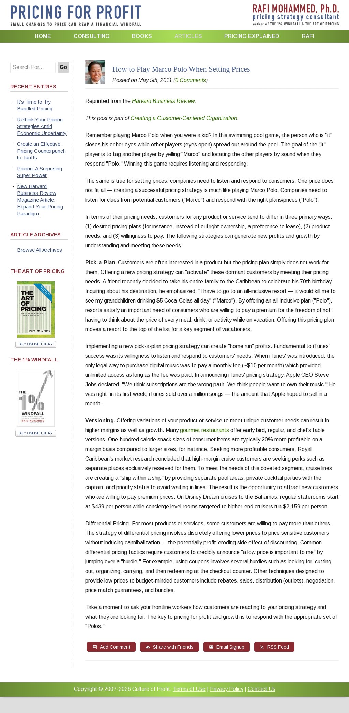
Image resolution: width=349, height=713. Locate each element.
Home (43, 36)
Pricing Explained (251, 36)
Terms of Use (189, 689)
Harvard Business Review (163, 101)
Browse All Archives (39, 250)
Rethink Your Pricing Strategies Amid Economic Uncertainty (42, 126)
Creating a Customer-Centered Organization (184, 118)
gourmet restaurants (204, 430)
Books (142, 36)
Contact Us (261, 689)
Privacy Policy (226, 689)
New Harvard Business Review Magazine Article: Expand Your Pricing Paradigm (40, 199)
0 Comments (190, 80)
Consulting (92, 36)
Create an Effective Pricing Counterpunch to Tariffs (41, 150)
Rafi (308, 36)
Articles (188, 36)
